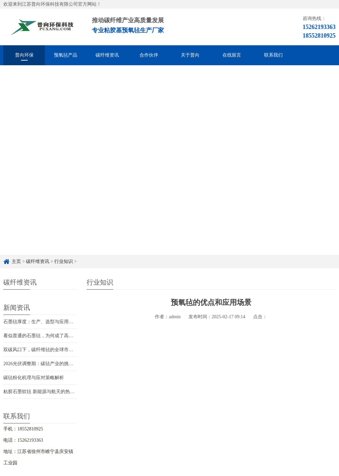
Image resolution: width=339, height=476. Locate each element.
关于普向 (190, 55)
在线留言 (231, 55)
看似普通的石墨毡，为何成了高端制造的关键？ (52, 335)
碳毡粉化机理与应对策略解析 (33, 377)
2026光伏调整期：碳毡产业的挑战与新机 (45, 363)
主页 (16, 261)
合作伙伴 (149, 55)
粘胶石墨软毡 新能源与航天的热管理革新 (46, 391)
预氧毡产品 (65, 55)
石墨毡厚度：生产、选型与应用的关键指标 (47, 321)
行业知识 (63, 261)
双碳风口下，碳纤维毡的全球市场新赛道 (45, 349)
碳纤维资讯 (107, 55)
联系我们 (273, 55)
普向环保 (24, 55)
